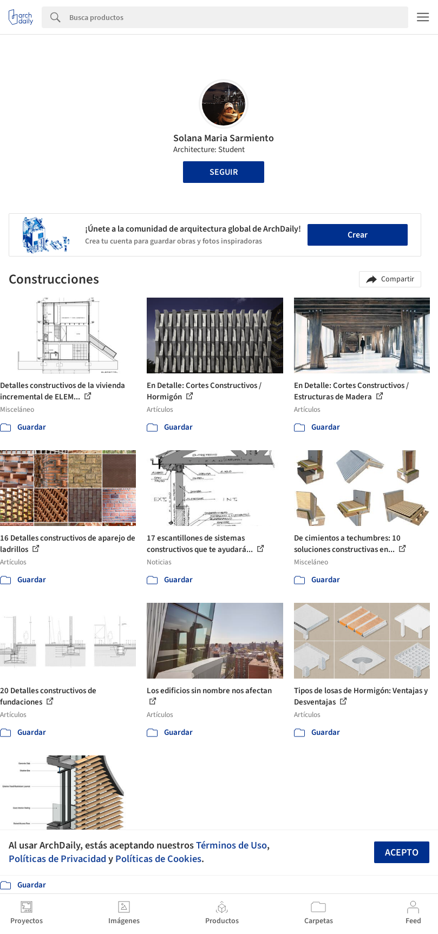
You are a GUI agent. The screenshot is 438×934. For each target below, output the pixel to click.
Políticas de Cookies (158, 859)
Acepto (402, 852)
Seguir (224, 172)
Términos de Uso (231, 845)
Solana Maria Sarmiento (223, 138)
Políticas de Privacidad (57, 859)
